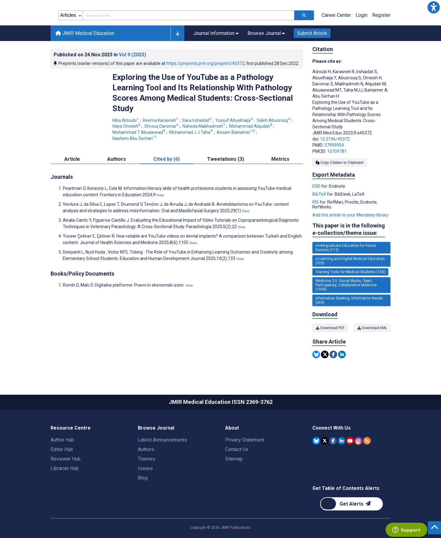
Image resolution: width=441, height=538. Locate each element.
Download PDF (330, 328)
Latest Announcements (162, 440)
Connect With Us (331, 428)
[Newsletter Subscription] (351, 503)
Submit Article (312, 33)
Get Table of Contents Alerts (345, 488)
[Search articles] (304, 15)
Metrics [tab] (280, 159)
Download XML (372, 328)
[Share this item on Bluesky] (316, 354)
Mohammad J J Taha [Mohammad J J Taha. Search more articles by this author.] (191, 132)
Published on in (100, 55)
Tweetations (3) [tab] (225, 159)
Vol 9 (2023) (132, 55)
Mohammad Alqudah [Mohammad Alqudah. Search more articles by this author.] (251, 126)
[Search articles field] (188, 15)
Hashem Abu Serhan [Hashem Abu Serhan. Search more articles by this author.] (135, 138)
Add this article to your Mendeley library (350, 215)
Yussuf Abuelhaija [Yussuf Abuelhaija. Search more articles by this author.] (234, 120)
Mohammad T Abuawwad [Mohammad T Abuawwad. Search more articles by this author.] (139, 132)
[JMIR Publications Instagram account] (358, 441)
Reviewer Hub (66, 459)
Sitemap (234, 459)
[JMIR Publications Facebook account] (333, 441)
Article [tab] (72, 159)
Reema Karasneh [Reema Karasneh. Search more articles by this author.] (161, 120)
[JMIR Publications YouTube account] (350, 441)
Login (362, 15)
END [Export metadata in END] (316, 186)
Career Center (336, 15)
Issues (145, 468)
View (160, 195)
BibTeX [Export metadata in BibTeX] (319, 194)
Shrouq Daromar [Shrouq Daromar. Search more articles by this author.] (161, 126)
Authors (146, 449)
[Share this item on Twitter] (325, 354)
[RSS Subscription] (367, 441)
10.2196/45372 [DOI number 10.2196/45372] (335, 139)
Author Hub (62, 440)
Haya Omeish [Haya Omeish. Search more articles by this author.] (126, 126)
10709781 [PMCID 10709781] (337, 151)
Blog (143, 478)
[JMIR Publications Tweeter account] (325, 441)
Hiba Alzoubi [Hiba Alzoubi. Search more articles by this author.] (126, 120)
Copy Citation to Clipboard (339, 162)
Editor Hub (62, 449)
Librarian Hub (65, 468)
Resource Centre (71, 428)
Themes (146, 459)
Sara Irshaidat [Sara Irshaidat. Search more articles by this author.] (197, 120)
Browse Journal (156, 428)
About (232, 428)
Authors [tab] (116, 159)
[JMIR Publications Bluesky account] (316, 441)
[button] (433, 7)
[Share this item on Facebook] (333, 354)
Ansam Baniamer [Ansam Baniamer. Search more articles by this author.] (236, 132)
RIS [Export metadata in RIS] (316, 202)
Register (381, 15)
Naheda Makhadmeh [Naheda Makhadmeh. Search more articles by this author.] (204, 126)
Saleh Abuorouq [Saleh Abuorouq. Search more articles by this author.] (274, 120)
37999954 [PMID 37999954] (334, 145)
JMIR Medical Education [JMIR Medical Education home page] (84, 33)
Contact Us (236, 449)
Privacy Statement (244, 440)
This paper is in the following (348, 229)
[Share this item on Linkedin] (342, 354)
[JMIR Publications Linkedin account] (341, 441)
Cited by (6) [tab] (166, 159)
